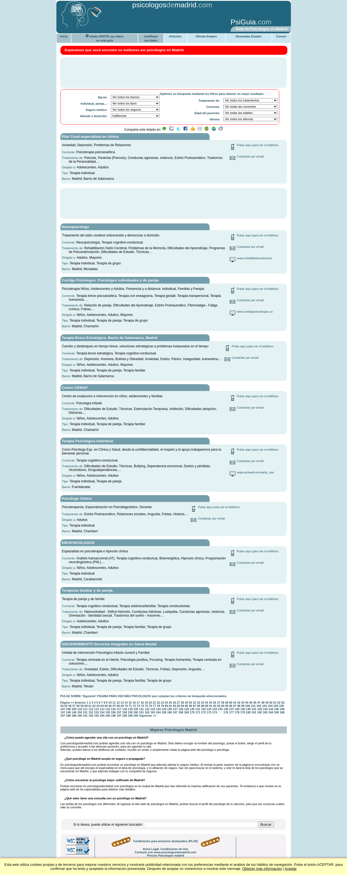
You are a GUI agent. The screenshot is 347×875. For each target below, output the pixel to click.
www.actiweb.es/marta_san (255, 472)
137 (231, 709)
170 (192, 712)
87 (194, 705)
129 (186, 709)
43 (242, 702)
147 (62, 712)
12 (118, 702)
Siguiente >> (147, 715)
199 (130, 715)
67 (114, 705)
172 (203, 712)
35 (210, 702)
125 (164, 709)
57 (74, 705)
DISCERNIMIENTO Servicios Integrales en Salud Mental (109, 644)
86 (190, 705)
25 (170, 702)
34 (206, 702)
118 (124, 709)
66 (110, 705)
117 (119, 709)
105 (275, 705)
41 (234, 702)
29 (186, 702)
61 (90, 705)
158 (124, 712)
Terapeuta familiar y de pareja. (88, 590)
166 (169, 712)
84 (182, 705)
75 (146, 705)
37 (218, 702)
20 (150, 702)
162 (147, 712)
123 (152, 709)
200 (135, 715)
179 (242, 712)
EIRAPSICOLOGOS (78, 543)
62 (94, 705)
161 (141, 712)
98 (238, 705)
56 (70, 705)
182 (259, 712)
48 (262, 702)
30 (190, 702)
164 (158, 712)
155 (107, 712)
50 (270, 702)
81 (170, 705)
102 (258, 705)
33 (202, 702)
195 (107, 715)
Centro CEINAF (75, 388)
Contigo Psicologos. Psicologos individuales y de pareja (110, 280)
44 (246, 702)
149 (74, 712)
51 (275, 702)
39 (226, 702)
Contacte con (165, 852)
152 (90, 712)
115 (107, 709)
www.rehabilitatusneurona (254, 258)
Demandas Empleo (249, 36)
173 (209, 712)
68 (118, 705)
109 (74, 709)
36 (214, 702)
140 (248, 709)
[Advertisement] (142, 22)
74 (142, 705)
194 (102, 715)
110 (79, 709)
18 (142, 702)
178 (237, 712)
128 (180, 709)
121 (141, 709)
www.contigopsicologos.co (255, 311)
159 (130, 712)
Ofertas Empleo (206, 36)
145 (276, 709)
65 (106, 705)
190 (79, 715)
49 (266, 702)
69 (122, 705)
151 (85, 712)
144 (270, 709)
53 (283, 702)
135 (220, 709)
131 (197, 709)
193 (96, 715)
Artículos (175, 36)
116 (113, 709)
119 (130, 709)
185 (276, 712)
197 (119, 715)
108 (68, 709)
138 (237, 709)
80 (166, 705)
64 (102, 705)
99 (243, 705)
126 (169, 709)
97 (234, 705)
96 (230, 705)
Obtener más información (262, 869)
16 (134, 702)
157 (119, 712)
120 (135, 709)
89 (202, 705)
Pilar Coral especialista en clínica (90, 136)
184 (270, 712)
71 (130, 705)
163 (152, 712)
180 (248, 712)
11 (114, 702)
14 (126, 702)
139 (242, 709)
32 (198, 702)
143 (265, 709)
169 (186, 712)
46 (254, 702)
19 (146, 702)
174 (214, 712)
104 (270, 705)
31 (194, 702)
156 (113, 712)
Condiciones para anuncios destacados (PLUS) (165, 841)
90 (206, 705)
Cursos (281, 36)
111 (85, 709)
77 (154, 705)
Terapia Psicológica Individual (87, 441)
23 (162, 702)
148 (68, 712)
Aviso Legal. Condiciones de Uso (165, 849)
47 (259, 702)
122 (147, 709)
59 (82, 705)
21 (154, 702)
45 (250, 702)
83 (178, 705)
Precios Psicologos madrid (165, 855)
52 (279, 702)
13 (122, 702)
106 (281, 705)
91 (210, 705)
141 (254, 709)
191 (85, 715)
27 (178, 702)
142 (259, 709)
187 (62, 715)
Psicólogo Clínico (77, 498)
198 (124, 715)
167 (175, 712)
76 (150, 705)
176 (225, 712)
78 (158, 705)
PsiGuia (243, 22)
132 (203, 709)
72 (134, 705)
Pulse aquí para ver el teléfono (258, 145)
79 (162, 705)
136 (225, 709)
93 (218, 705)
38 (222, 702)
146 (282, 709)
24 (166, 702)
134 (214, 709)
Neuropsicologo (75, 227)
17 (138, 702)
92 (214, 705)
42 (238, 702)
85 (186, 705)
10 (110, 702)
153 (96, 712)
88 (198, 705)
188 (68, 715)
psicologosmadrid (164, 5)
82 (174, 705)
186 (282, 712)
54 (62, 705)
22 (158, 702)
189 (74, 715)
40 (230, 702)
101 (253, 705)
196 (113, 715)
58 (78, 705)
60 (86, 705)
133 (209, 709)
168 (180, 712)
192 (90, 715)
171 (197, 712)
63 (98, 705)
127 (175, 709)
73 (138, 705)
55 (66, 705)
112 (90, 709)
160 (135, 712)
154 (102, 712)
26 (174, 702)
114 (102, 709)
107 (62, 709)
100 (247, 705)
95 (226, 705)
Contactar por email (250, 156)
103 (264, 705)
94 (222, 705)
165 (164, 712)
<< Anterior (78, 702)
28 (182, 702)
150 (79, 712)
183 (265, 712)
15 (130, 702)
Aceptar (291, 869)
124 (158, 709)
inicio (64, 36)
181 (254, 712)
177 (231, 712)
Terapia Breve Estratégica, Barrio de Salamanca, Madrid (110, 338)
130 (192, 709)
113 (96, 709)
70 (126, 705)
